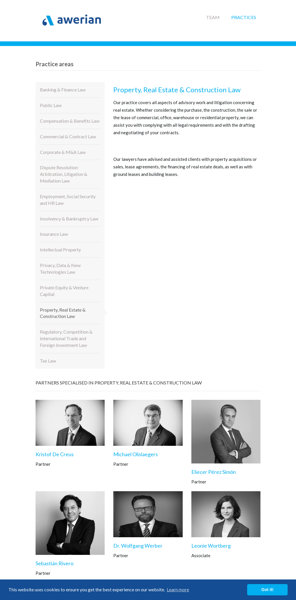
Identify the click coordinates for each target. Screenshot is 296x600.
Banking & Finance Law (63, 89)
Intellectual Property (60, 249)
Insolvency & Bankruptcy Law (69, 218)
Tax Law (48, 360)
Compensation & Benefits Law (69, 121)
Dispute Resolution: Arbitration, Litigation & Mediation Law (63, 174)
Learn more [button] (178, 589)
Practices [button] (243, 17)
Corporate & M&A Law (63, 152)
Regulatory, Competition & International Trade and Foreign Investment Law (66, 338)
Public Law (51, 105)
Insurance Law (54, 234)
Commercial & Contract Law (68, 136)
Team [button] (213, 17)
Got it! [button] (267, 589)
